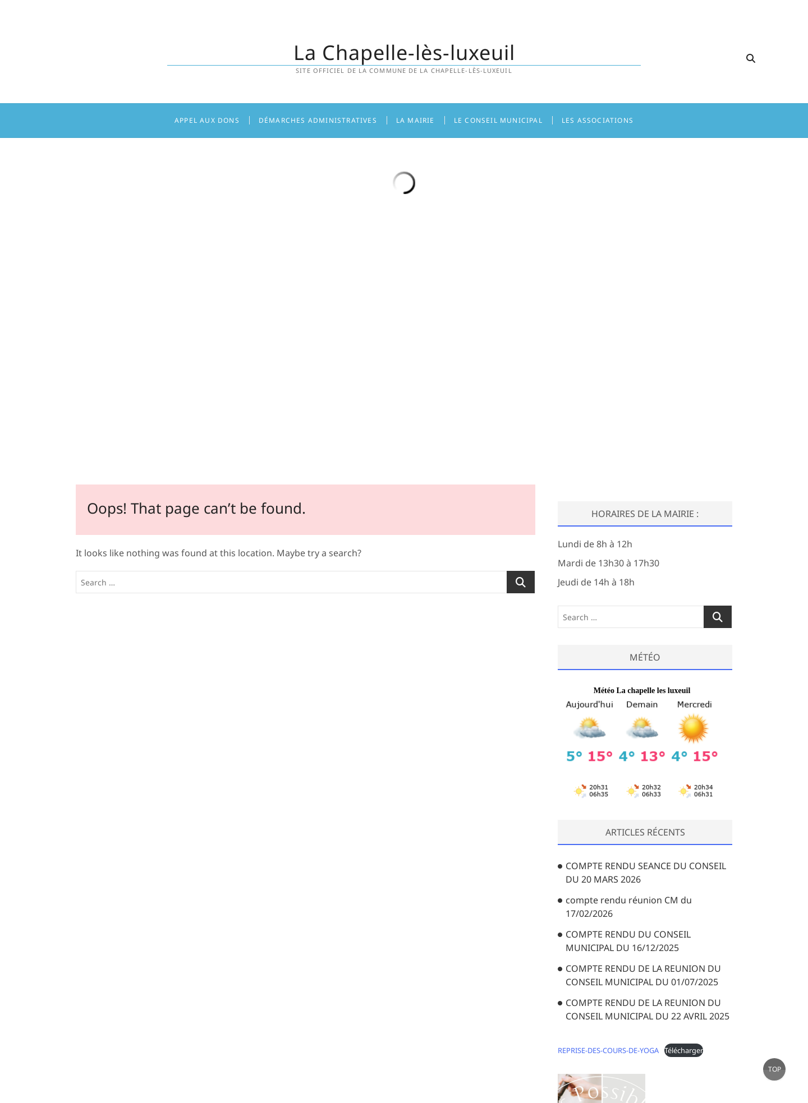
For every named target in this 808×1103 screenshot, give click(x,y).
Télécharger (683, 1050)
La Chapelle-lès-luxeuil (404, 52)
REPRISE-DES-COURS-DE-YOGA (608, 1050)
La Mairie (415, 120)
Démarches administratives (318, 120)
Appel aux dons (207, 120)
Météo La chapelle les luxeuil (642, 690)
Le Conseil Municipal (498, 120)
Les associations (597, 120)
